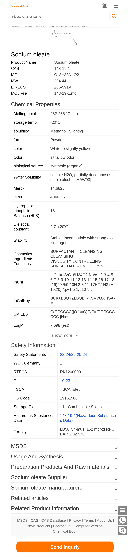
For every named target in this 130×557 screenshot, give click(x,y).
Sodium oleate (85, 26)
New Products (38, 526)
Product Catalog (27, 26)
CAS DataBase (53, 520)
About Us (104, 520)
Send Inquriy (65, 547)
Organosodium (73, 26)
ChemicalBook (15, 26)
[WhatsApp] (122, 520)
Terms (89, 520)
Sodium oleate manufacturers (46, 488)
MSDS (22, 520)
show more (62, 335)
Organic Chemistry (41, 26)
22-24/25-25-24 (73, 354)
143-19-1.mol (65, 93)
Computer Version (88, 526)
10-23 (65, 380)
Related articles (65, 498)
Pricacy (75, 520)
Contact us (62, 526)
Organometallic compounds (58, 26)
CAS (34, 520)
